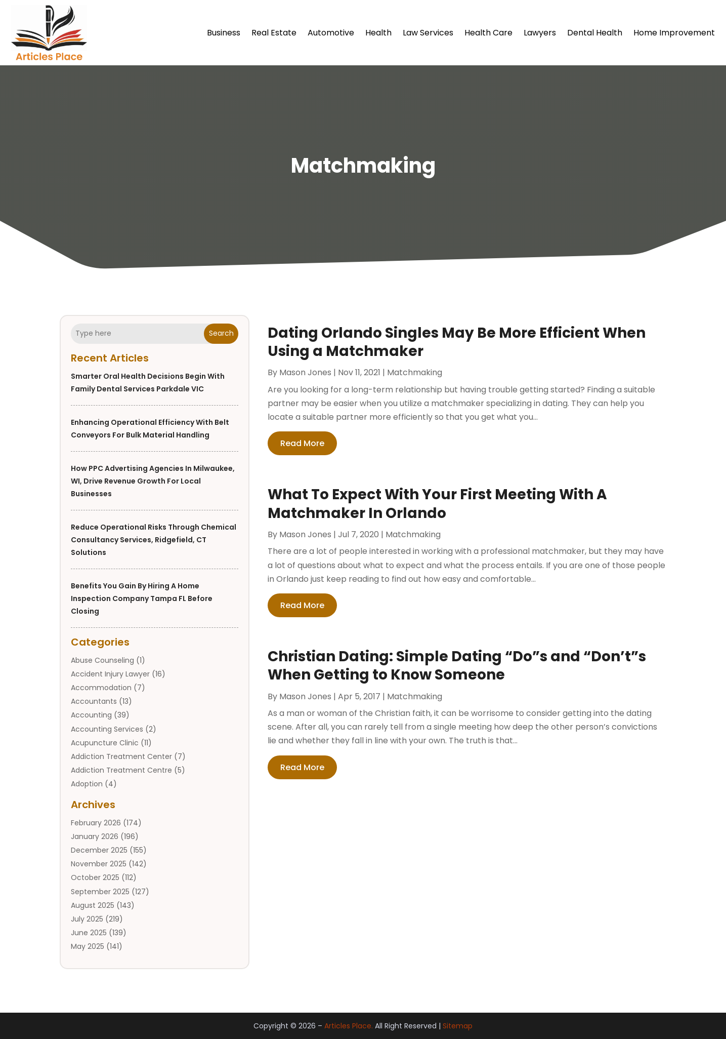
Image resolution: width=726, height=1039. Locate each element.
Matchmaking (414, 372)
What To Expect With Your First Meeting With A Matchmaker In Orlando (437, 504)
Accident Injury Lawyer (110, 674)
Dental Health (594, 32)
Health (378, 32)
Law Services (428, 32)
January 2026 (94, 836)
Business (223, 32)
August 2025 (92, 905)
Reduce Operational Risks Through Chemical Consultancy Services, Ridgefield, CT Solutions (153, 539)
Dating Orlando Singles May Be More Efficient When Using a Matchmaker (457, 342)
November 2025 (98, 864)
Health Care (488, 32)
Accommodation (101, 688)
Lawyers (540, 32)
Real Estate (273, 32)
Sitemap (458, 1026)
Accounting (91, 715)
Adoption (87, 784)
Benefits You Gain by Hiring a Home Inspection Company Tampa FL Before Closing (141, 598)
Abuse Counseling (102, 660)
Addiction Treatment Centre (121, 770)
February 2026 (96, 823)
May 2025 (87, 946)
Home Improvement (674, 32)
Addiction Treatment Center (121, 756)
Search (221, 333)
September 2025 (100, 892)
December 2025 (99, 850)
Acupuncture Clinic (105, 743)
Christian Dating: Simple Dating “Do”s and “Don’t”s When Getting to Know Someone (457, 666)
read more (302, 443)
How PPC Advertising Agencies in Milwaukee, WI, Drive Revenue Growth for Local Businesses (153, 481)
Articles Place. (348, 1026)
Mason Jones (305, 372)
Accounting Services (107, 729)
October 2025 (95, 877)
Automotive (331, 32)
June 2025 (89, 933)
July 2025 (87, 919)
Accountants (94, 701)
